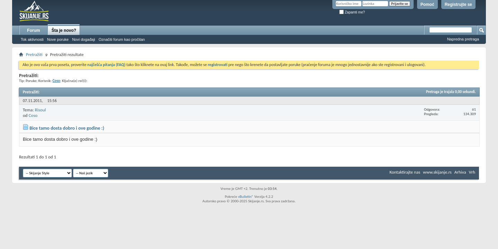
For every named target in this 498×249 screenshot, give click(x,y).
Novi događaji (83, 39)
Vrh (472, 172)
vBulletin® (245, 196)
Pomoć (427, 4)
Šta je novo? (64, 30)
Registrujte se (458, 4)
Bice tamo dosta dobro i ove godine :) (66, 128)
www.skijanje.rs (437, 172)
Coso (33, 115)
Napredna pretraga (463, 39)
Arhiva (460, 172)
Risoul (40, 109)
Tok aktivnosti (32, 39)
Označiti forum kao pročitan (122, 39)
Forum (33, 30)
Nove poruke (57, 39)
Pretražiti (34, 54)
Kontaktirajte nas (404, 172)
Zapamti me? (352, 12)
